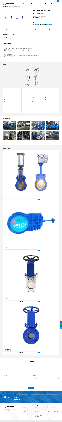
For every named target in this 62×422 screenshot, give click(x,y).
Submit (31, 387)
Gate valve (13, 6)
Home (20, 3)
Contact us (56, 3)
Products (30, 3)
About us (24, 3)
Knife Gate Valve (17, 6)
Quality (51, 3)
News (46, 3)
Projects (36, 3)
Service (41, 3)
